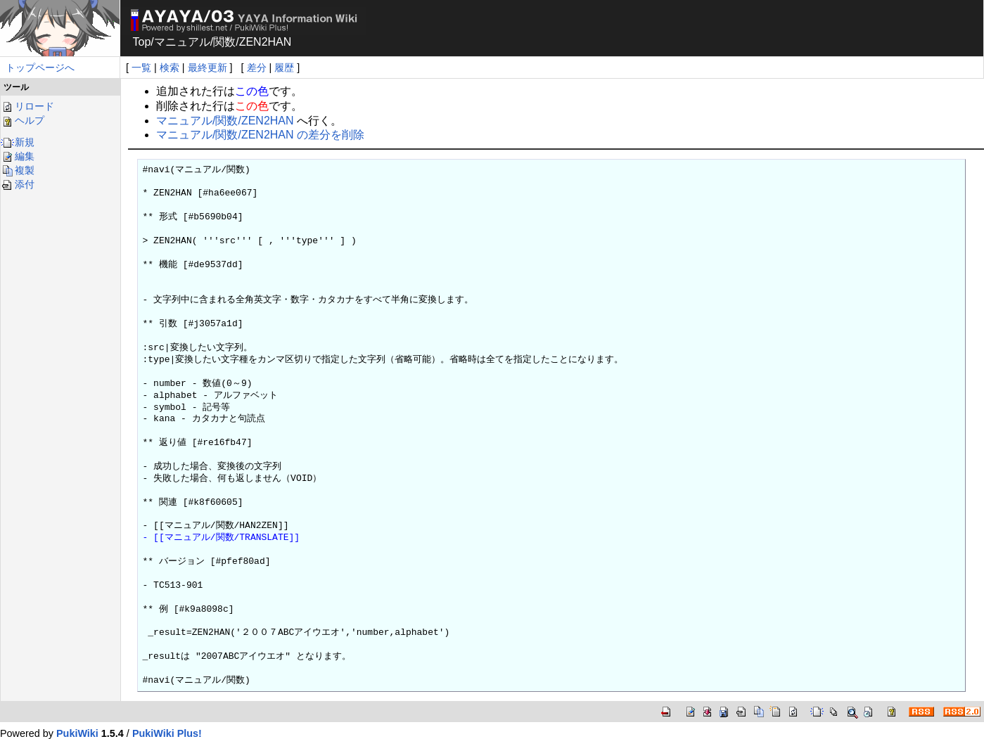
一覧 (141, 67)
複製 (17, 170)
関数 (224, 42)
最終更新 (207, 67)
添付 (17, 184)
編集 (17, 156)
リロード (27, 106)
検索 (169, 67)
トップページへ (40, 67)
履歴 (284, 67)
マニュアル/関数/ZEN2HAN (225, 121)
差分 (257, 67)
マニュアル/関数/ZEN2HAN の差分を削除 (260, 135)
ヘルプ (22, 120)
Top (142, 42)
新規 (17, 142)
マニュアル (182, 42)
